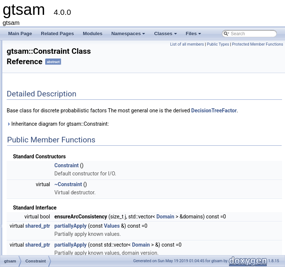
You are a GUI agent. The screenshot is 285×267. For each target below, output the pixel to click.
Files (194, 35)
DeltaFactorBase (46, 225)
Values (205, 242)
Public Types (270, 44)
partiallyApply (163, 242)
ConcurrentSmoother (51, 94)
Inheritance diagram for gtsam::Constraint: (150, 132)
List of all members (239, 44)
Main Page (20, 33)
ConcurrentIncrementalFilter (58, 70)
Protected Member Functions (257, 52)
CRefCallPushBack (49, 176)
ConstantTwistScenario (53, 143)
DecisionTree (43, 200)
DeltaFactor (41, 217)
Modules (92, 33)
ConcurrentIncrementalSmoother (62, 78)
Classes (166, 35)
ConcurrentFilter (46, 62)
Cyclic (36, 192)
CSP (35, 184)
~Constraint (161, 192)
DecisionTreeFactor (49, 208)
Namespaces (129, 35)
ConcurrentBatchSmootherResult (63, 53)
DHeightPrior (43, 241)
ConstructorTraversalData (55, 159)
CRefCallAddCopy (48, 168)
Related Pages (57, 33)
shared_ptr (130, 242)
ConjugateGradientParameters (60, 110)
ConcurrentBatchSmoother (56, 45)
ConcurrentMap (45, 86)
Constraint (40, 151)
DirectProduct (44, 249)
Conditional (41, 102)
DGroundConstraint (49, 233)
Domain (258, 225)
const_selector (44, 119)
